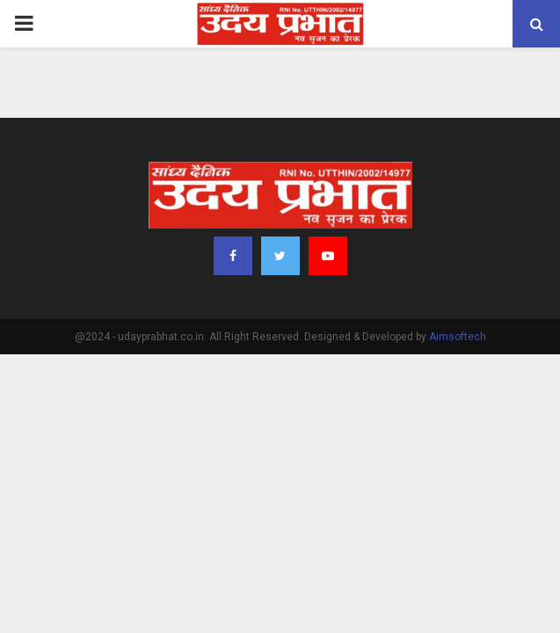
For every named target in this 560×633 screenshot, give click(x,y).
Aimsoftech (457, 337)
